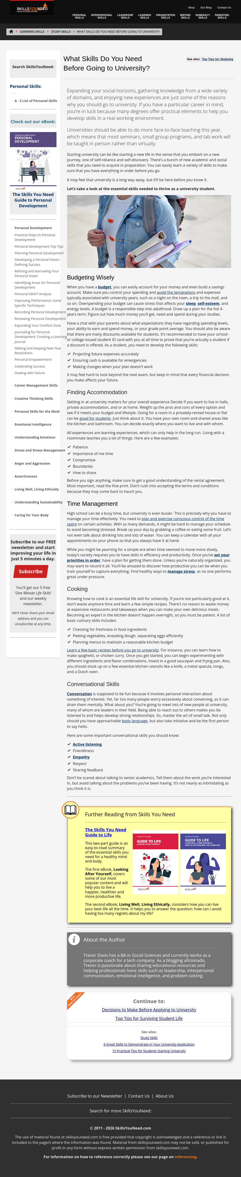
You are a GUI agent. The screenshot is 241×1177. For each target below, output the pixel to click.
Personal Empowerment (33, 359)
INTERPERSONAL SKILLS (101, 16)
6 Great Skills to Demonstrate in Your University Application (149, 1044)
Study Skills (61, 32)
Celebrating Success (30, 366)
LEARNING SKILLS (144, 16)
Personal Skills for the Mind (37, 411)
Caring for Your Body (31, 515)
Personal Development (33, 228)
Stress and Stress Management (40, 450)
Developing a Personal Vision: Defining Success (37, 262)
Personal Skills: (26, 86)
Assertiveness (26, 476)
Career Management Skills (36, 385)
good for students (95, 418)
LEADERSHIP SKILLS (125, 16)
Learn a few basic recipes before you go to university (113, 650)
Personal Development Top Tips (39, 246)
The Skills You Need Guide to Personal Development (33, 200)
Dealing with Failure (30, 373)
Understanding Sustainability (39, 502)
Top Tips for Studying (217, 59)
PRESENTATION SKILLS (165, 16)
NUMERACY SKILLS (203, 16)
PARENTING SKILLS (222, 16)
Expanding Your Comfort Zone (38, 325)
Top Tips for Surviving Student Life (149, 1018)
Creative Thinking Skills (34, 398)
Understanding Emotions (35, 437)
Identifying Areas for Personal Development (37, 285)
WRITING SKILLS (185, 16)
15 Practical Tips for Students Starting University (149, 1051)
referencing (185, 1156)
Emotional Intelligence (33, 424)
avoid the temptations (176, 292)
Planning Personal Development (39, 253)
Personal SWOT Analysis (33, 294)
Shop (191, 7)
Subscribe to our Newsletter (94, 1096)
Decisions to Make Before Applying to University (149, 1009)
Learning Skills (32, 32)
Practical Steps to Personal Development (35, 237)
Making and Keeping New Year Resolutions (38, 350)
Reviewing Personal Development (40, 318)
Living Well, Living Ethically (37, 489)
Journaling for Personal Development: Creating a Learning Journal (41, 337)
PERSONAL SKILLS (79, 16)
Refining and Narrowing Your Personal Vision (37, 273)
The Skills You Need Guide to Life (105, 832)
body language (135, 720)
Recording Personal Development (40, 312)
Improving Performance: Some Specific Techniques (38, 302)
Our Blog (206, 7)
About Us (165, 1096)
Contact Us (224, 7)
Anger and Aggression (32, 463)
